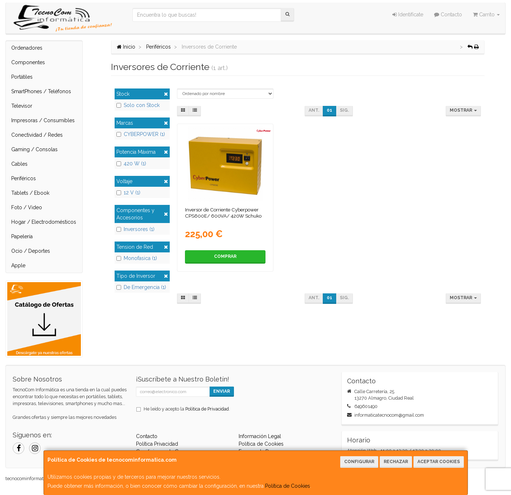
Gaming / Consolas (34, 149)
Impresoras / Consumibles (43, 120)
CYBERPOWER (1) (140, 134)
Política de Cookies (287, 486)
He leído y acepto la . (187, 409)
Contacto (448, 14)
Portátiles (22, 77)
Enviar (221, 391)
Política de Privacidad (207, 409)
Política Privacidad (157, 444)
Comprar (225, 256)
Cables (19, 164)
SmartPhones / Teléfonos (41, 91)
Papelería (22, 236)
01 (329, 110)
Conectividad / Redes (37, 135)
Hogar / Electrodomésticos (43, 222)
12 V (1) (128, 192)
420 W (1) (131, 163)
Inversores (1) (135, 229)
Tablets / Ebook (30, 193)
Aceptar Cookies (438, 461)
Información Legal (260, 436)
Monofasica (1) (136, 258)
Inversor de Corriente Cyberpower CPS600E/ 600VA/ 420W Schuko (223, 213)
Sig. (344, 110)
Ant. (314, 110)
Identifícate (407, 14)
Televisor (21, 106)
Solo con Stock (138, 105)
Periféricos (23, 178)
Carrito (486, 14)
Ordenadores (26, 48)
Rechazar (396, 461)
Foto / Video (26, 207)
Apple (18, 265)
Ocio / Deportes (30, 251)
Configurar (359, 461)
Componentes (28, 62)
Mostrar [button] (463, 110)
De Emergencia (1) (141, 287)
